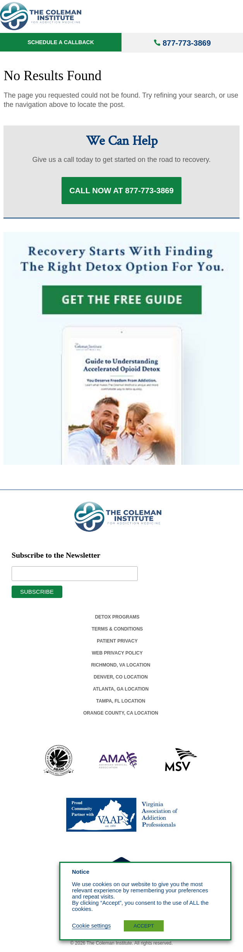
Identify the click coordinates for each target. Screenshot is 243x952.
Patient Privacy (117, 641)
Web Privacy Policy (117, 653)
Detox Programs (117, 617)
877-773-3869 (187, 43)
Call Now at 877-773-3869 (121, 190)
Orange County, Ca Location (120, 713)
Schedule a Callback (60, 42)
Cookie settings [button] (91, 926)
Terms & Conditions (117, 629)
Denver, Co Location (121, 677)
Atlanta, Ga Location (121, 689)
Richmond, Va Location (120, 665)
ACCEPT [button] (143, 926)
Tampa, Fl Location (120, 701)
